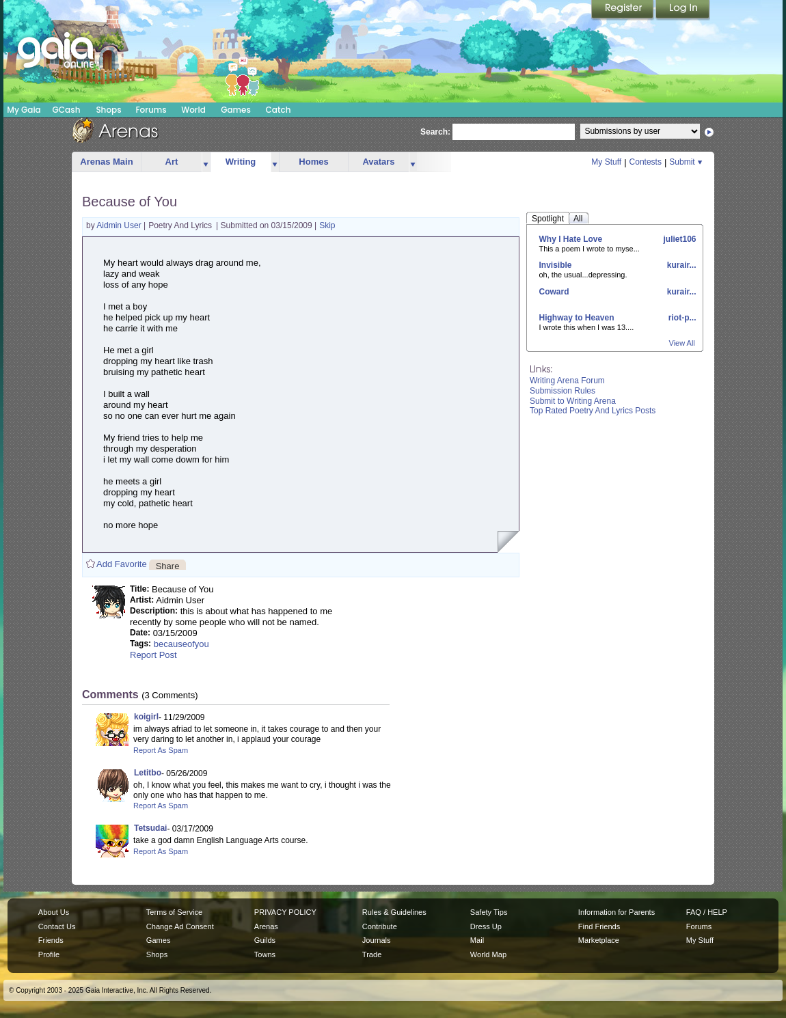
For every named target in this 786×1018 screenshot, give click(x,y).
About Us (53, 912)
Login (682, 10)
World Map (488, 954)
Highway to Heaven (576, 317)
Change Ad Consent (180, 926)
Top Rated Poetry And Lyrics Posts (592, 410)
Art (171, 161)
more (206, 162)
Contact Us (57, 926)
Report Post (153, 655)
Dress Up (486, 926)
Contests (645, 162)
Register (623, 10)
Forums (150, 109)
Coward (554, 292)
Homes (313, 161)
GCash (67, 109)
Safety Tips (489, 912)
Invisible (555, 265)
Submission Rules (562, 391)
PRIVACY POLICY (285, 912)
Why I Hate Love (571, 239)
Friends (51, 940)
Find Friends (599, 926)
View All (682, 343)
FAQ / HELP (706, 912)
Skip (327, 225)
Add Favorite (121, 564)
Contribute (379, 926)
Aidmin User (120, 225)
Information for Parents (616, 912)
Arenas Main (106, 161)
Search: (435, 132)
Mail (477, 940)
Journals (376, 940)
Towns (264, 954)
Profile (48, 954)
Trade (371, 954)
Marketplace (598, 940)
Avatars (378, 161)
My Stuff (606, 162)
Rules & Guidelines (394, 912)
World (193, 109)
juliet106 (678, 239)
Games (236, 109)
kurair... (680, 265)
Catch (278, 109)
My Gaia (23, 109)
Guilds (264, 940)
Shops (108, 109)
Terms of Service (174, 912)
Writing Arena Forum (567, 380)
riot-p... (681, 317)
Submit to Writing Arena (573, 401)
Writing (241, 161)
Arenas (266, 926)
